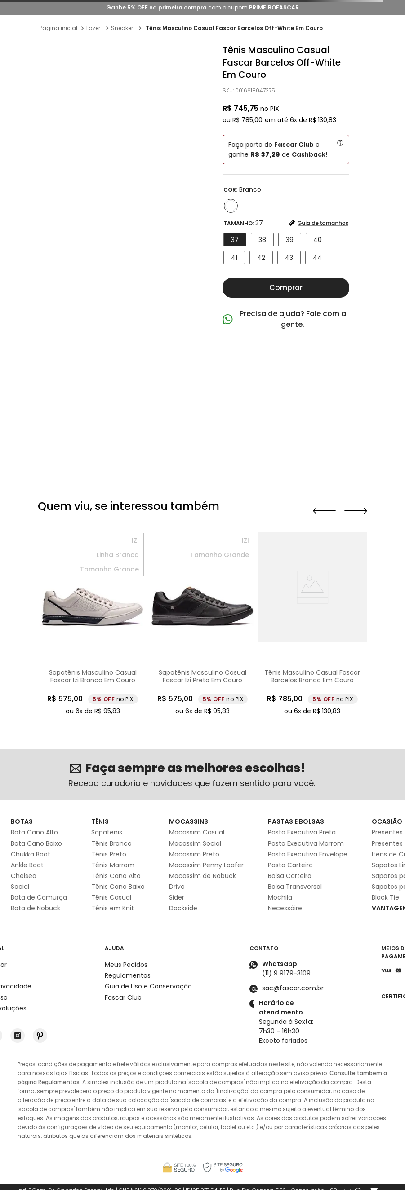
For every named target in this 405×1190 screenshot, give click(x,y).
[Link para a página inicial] (58, 28)
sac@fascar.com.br (293, 988)
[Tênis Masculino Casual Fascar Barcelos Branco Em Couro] (312, 624)
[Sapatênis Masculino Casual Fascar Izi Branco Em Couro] (92, 624)
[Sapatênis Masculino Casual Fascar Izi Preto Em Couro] (202, 624)
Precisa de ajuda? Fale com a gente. (293, 318)
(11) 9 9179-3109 (286, 973)
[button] (230, 205)
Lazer (93, 28)
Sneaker (122, 28)
